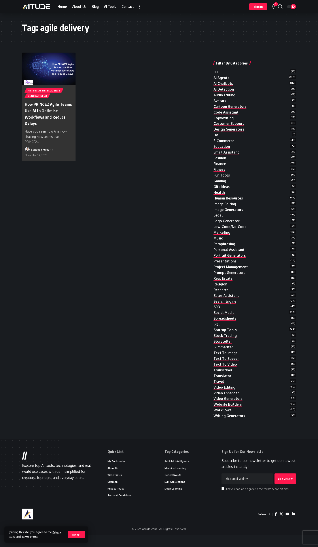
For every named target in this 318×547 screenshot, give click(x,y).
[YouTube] (287, 526)
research (222, 291)
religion (221, 285)
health (219, 189)
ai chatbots (224, 75)
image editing (225, 201)
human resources (229, 195)
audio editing (225, 87)
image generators (229, 207)
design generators (230, 123)
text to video (226, 370)
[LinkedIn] (293, 526)
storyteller (224, 346)
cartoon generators (231, 99)
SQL (217, 327)
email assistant (227, 147)
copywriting (224, 111)
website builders (228, 412)
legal (218, 213)
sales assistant (227, 297)
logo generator (227, 219)
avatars (220, 93)
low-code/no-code (230, 225)
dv (216, 129)
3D (216, 63)
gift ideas (222, 183)
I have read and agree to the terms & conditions (257, 499)
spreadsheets (226, 321)
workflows (223, 418)
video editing (225, 393)
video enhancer (227, 400)
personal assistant (230, 249)
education (222, 141)
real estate (224, 279)
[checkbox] (222, 499)
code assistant (227, 105)
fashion (220, 153)
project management (232, 267)
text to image (226, 357)
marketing (222, 231)
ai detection (224, 81)
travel (219, 388)
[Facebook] (275, 526)
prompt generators (231, 274)
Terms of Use (32, 536)
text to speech (227, 363)
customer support (229, 117)
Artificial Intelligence (44, 90)
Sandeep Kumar (41, 151)
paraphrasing (225, 243)
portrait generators (231, 255)
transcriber (224, 376)
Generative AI (37, 96)
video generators (229, 406)
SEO (217, 310)
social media (224, 315)
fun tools (222, 171)
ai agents (222, 69)
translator (223, 382)
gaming (220, 177)
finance (220, 159)
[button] (76, 534)
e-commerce (224, 135)
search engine (226, 304)
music (218, 237)
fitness (220, 165)
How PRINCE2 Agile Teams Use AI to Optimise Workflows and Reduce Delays (46, 114)
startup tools (226, 333)
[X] (281, 526)
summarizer (224, 351)
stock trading (226, 340)
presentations (226, 261)
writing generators (231, 424)
